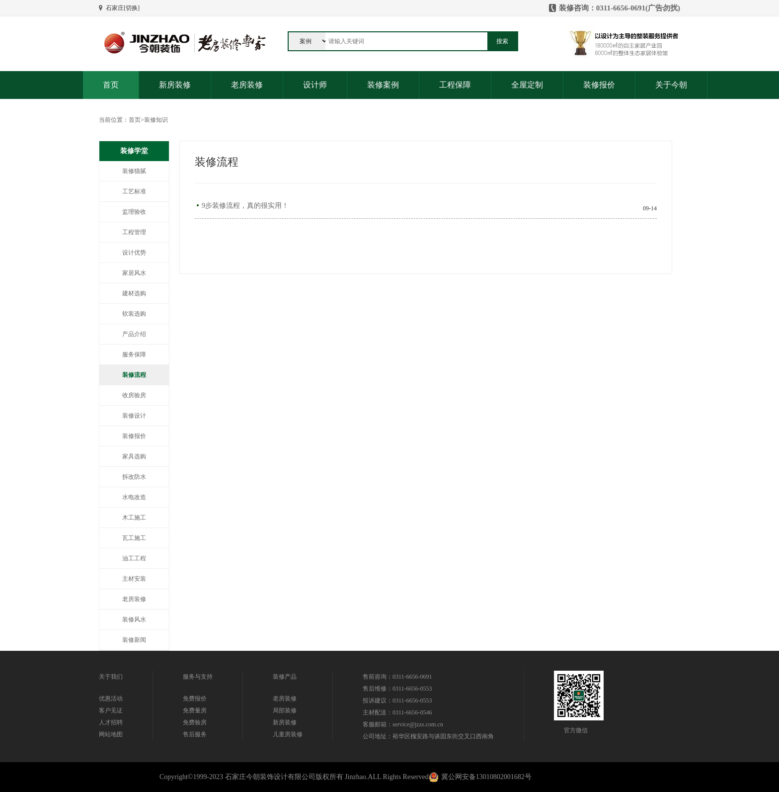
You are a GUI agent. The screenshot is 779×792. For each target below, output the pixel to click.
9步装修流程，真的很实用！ (245, 205)
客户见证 (111, 710)
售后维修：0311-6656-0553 (397, 688)
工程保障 (455, 85)
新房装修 (175, 85)
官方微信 (576, 730)
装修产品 (285, 676)
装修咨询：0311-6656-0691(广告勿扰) (619, 8)
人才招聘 (111, 722)
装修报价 (599, 85)
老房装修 (247, 85)
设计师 (315, 85)
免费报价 (195, 698)
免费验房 (195, 722)
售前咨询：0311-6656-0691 (397, 676)
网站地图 (111, 734)
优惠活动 (111, 698)
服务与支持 (198, 676)
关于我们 (111, 676)
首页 (111, 85)
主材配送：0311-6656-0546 (397, 712)
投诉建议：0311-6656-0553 (397, 700)
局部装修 (285, 710)
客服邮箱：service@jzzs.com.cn (403, 724)
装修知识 (156, 119)
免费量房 (195, 710)
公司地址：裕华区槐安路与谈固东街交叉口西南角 (428, 736)
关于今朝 (671, 85)
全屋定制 (527, 85)
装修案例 (383, 85)
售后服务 (195, 734)
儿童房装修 (288, 734)
